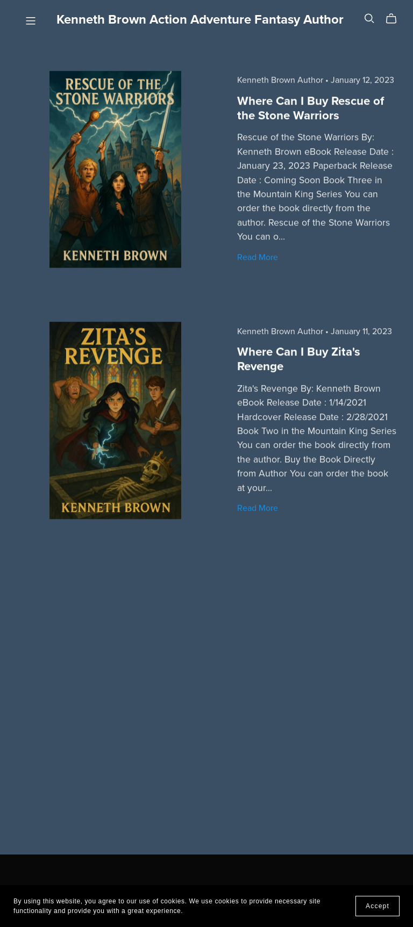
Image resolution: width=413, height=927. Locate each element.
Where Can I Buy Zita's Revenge (298, 358)
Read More (257, 256)
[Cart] (395, 18)
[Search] (369, 18)
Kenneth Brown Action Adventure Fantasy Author (200, 19)
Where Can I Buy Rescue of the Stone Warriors (310, 107)
